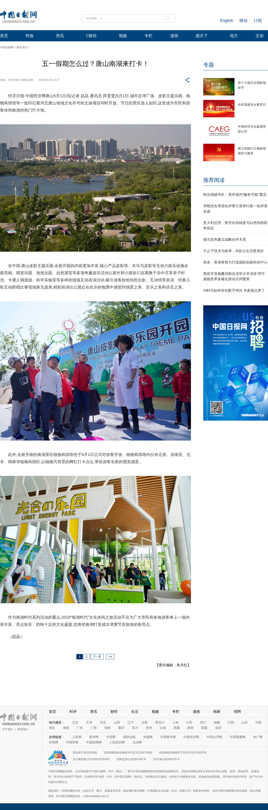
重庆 (121, 728)
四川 (135, 728)
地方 (234, 36)
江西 (231, 722)
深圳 (218, 728)
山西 (117, 722)
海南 (107, 728)
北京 (75, 722)
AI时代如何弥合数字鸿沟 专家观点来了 (234, 290)
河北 (103, 722)
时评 (73, 711)
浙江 (203, 722)
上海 (175, 722)
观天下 (202, 36)
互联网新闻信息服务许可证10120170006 (128, 752)
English (226, 20)
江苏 (189, 722)
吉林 (144, 722)
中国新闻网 (94, 742)
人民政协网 (117, 742)
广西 (93, 728)
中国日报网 (6, 47)
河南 (258, 722)
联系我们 (22, 729)
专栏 (148, 36)
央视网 (148, 737)
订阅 (258, 20)
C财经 (91, 36)
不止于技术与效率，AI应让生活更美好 (233, 251)
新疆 (204, 728)
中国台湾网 (214, 737)
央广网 (257, 737)
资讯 (60, 36)
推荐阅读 (214, 180)
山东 (244, 722)
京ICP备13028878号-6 (166, 759)
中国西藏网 (237, 737)
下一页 (97, 656)
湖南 (66, 728)
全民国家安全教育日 (252, 104)
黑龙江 (160, 722)
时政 (30, 36)
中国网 (110, 737)
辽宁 (131, 722)
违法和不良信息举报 (85, 752)
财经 (114, 711)
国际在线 (129, 737)
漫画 (174, 36)
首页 (4, 36)
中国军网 (72, 742)
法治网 (137, 742)
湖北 (52, 728)
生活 (134, 711)
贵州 (149, 728)
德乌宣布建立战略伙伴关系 (224, 239)
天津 (89, 722)
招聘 (237, 711)
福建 (217, 722)
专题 (208, 65)
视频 (123, 36)
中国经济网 (191, 737)
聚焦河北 (22, 47)
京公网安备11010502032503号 (91, 759)
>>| (110, 656)
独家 (216, 711)
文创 (259, 36)
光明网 (53, 742)
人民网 (77, 737)
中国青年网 (168, 737)
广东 (80, 728)
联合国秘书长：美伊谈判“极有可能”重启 (234, 194)
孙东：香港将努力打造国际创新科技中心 (235, 262)
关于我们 (7, 729)
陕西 (190, 728)
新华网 (93, 737)
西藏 (177, 728)
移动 (243, 20)
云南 (163, 728)
